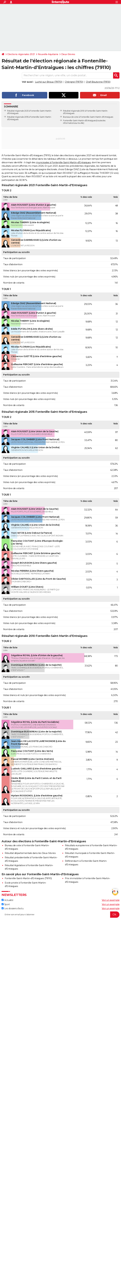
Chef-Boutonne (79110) (98, 81)
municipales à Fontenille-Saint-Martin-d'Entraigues (63, 162)
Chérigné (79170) (74, 81)
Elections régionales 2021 (21, 54)
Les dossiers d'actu (12, 908)
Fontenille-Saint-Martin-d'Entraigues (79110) (28, 878)
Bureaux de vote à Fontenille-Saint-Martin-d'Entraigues (88, 117)
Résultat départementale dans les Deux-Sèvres (30, 853)
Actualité (7, 900)
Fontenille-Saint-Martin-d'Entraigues (79, 120)
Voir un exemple (111, 900)
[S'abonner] (60, 914)
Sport (6, 904)
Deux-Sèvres (68, 54)
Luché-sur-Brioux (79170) (48, 81)
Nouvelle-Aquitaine (48, 54)
